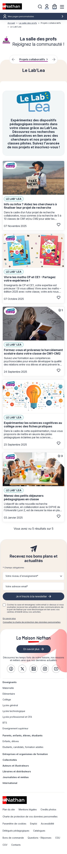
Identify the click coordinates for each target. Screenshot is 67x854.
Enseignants (10, 682)
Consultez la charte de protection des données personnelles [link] (32, 622)
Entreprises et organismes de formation (25, 754)
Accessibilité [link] (47, 823)
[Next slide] (54, 59)
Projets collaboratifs (33, 59)
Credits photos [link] (48, 809)
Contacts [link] (16, 844)
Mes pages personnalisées (36, 16)
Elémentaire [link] (9, 693)
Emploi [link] (33, 823)
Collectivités (10, 760)
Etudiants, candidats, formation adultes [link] (23, 747)
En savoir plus (9, 618)
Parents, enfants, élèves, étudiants (23, 735)
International (10, 783)
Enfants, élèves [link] (11, 741)
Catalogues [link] (39, 830)
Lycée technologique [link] (14, 711)
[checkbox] (4, 604)
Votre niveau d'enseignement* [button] (21, 576)
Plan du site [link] (9, 809)
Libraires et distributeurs (17, 771)
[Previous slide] (13, 59)
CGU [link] (57, 837)
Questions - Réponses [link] (39, 837)
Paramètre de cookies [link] (14, 823)
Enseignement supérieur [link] (15, 728)
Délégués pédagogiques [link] (16, 830)
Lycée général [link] (10, 705)
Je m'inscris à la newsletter (31, 596)
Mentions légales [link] (28, 809)
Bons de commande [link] (13, 837)
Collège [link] (7, 699)
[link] (11, 669)
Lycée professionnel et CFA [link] (17, 716)
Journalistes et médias (16, 777)
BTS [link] (5, 722)
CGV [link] (5, 844)
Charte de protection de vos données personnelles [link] (30, 816)
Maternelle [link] (8, 688)
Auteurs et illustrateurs (16, 765)
